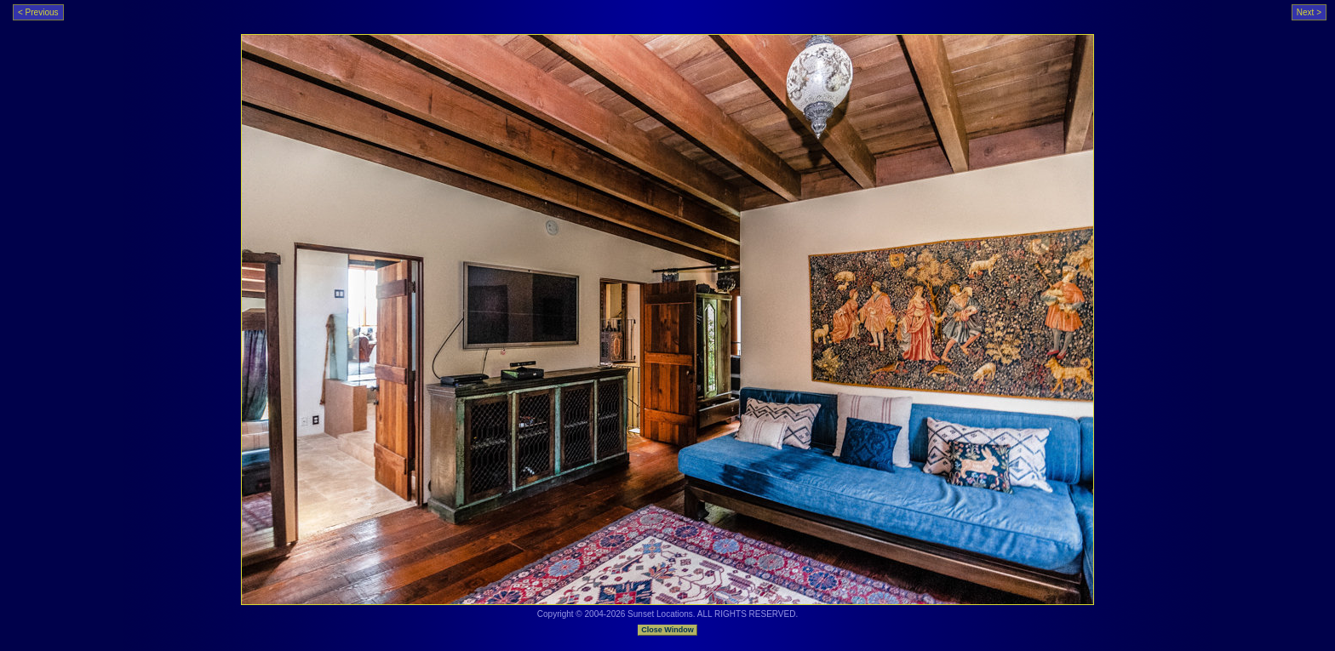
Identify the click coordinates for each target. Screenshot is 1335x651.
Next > (1309, 12)
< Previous (38, 12)
